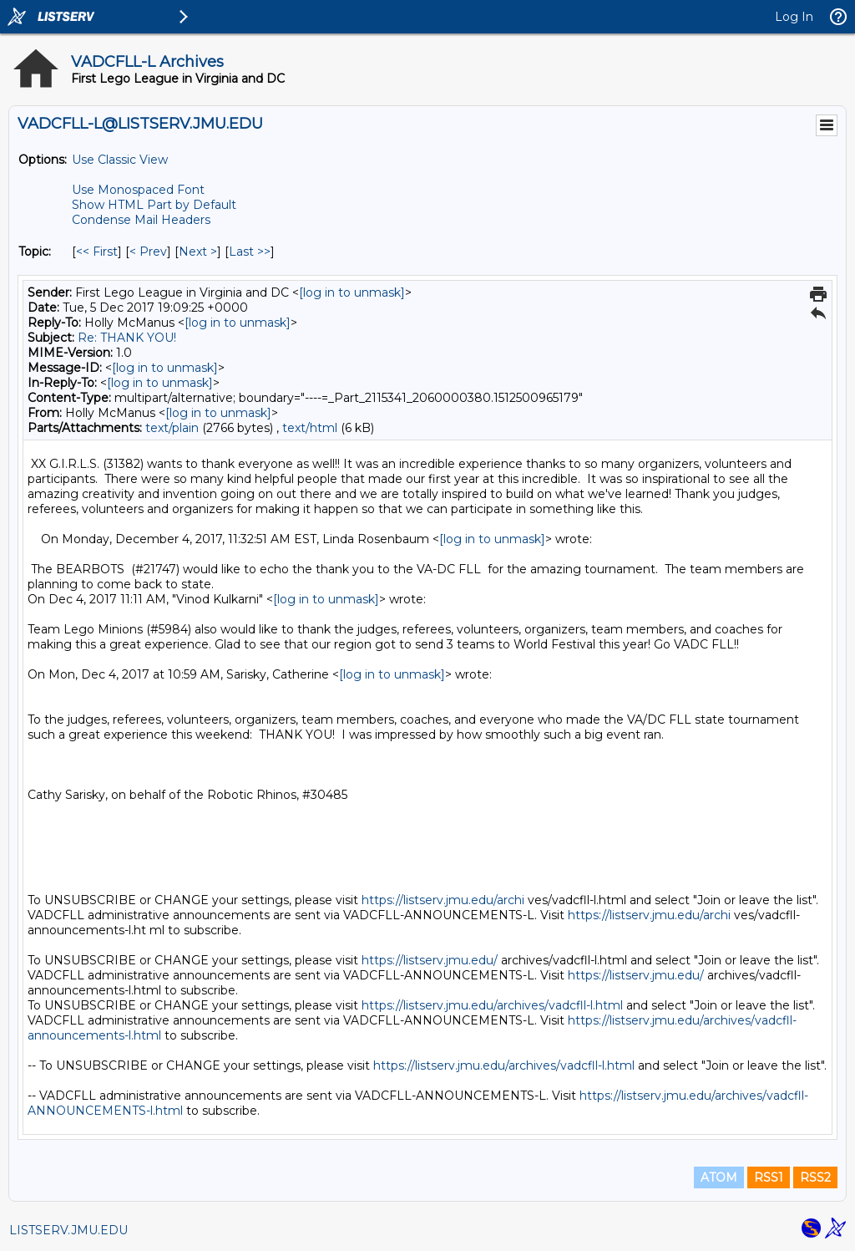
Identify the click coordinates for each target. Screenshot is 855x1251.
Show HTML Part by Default (154, 204)
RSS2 (815, 1177)
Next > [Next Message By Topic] (198, 251)
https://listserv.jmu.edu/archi (443, 900)
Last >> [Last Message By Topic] (250, 251)
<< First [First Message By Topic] (97, 251)
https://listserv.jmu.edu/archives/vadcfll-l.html (492, 1005)
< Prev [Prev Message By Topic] (148, 251)
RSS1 (768, 1177)
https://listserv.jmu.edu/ (430, 960)
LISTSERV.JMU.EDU (68, 1230)
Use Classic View (120, 159)
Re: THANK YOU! (127, 337)
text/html (309, 427)
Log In (794, 16)
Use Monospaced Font (138, 189)
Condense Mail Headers (141, 219)
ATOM (719, 1177)
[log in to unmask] (352, 292)
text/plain (172, 427)
